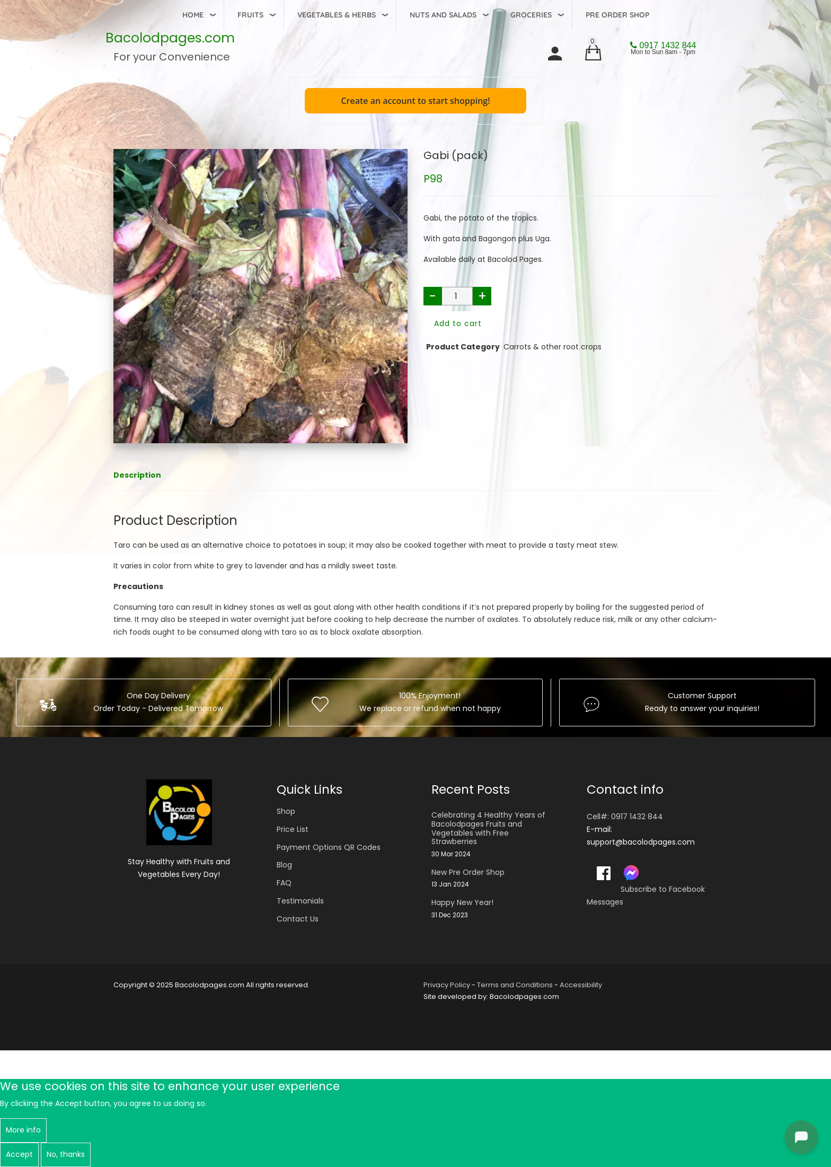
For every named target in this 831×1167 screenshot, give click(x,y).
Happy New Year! (462, 902)
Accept (19, 1154)
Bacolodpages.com (170, 38)
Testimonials (300, 901)
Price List (292, 829)
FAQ (284, 883)
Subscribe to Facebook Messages (646, 895)
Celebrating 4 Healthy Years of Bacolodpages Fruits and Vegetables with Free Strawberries (488, 828)
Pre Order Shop (617, 15)
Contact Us (298, 919)
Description (137, 475)
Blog (284, 864)
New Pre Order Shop (468, 872)
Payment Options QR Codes (329, 847)
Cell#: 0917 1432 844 (625, 816)
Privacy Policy (446, 985)
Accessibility (581, 985)
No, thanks (66, 1154)
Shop (286, 811)
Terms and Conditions (515, 985)
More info (23, 1130)
